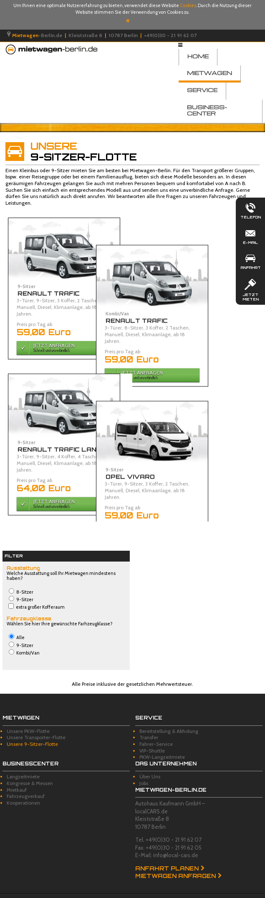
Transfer (148, 725)
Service (202, 89)
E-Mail (250, 235)
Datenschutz (89, 891)
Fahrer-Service (156, 731)
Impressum (12, 891)
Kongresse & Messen (30, 771)
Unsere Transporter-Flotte (36, 725)
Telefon (250, 210)
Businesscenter (30, 751)
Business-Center (207, 110)
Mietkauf (17, 777)
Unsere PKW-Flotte (28, 718)
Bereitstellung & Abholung (168, 718)
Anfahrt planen (167, 856)
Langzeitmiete (23, 764)
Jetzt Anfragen (62, 347)
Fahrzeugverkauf (26, 783)
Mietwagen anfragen (175, 863)
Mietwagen (209, 72)
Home (198, 56)
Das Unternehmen (166, 751)
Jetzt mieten (250, 289)
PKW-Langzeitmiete (162, 744)
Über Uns (149, 764)
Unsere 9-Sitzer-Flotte (32, 731)
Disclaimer (57, 891)
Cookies (188, 5)
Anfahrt (250, 260)
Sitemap (118, 891)
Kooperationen (23, 790)
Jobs (143, 771)
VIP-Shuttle (152, 738)
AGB (35, 891)
